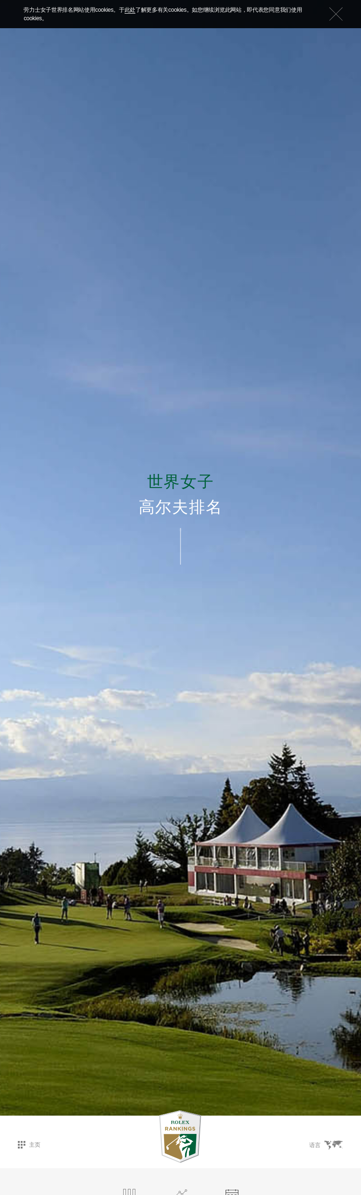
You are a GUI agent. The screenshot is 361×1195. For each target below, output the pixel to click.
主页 (29, 1144)
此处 (130, 10)
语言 (326, 1145)
